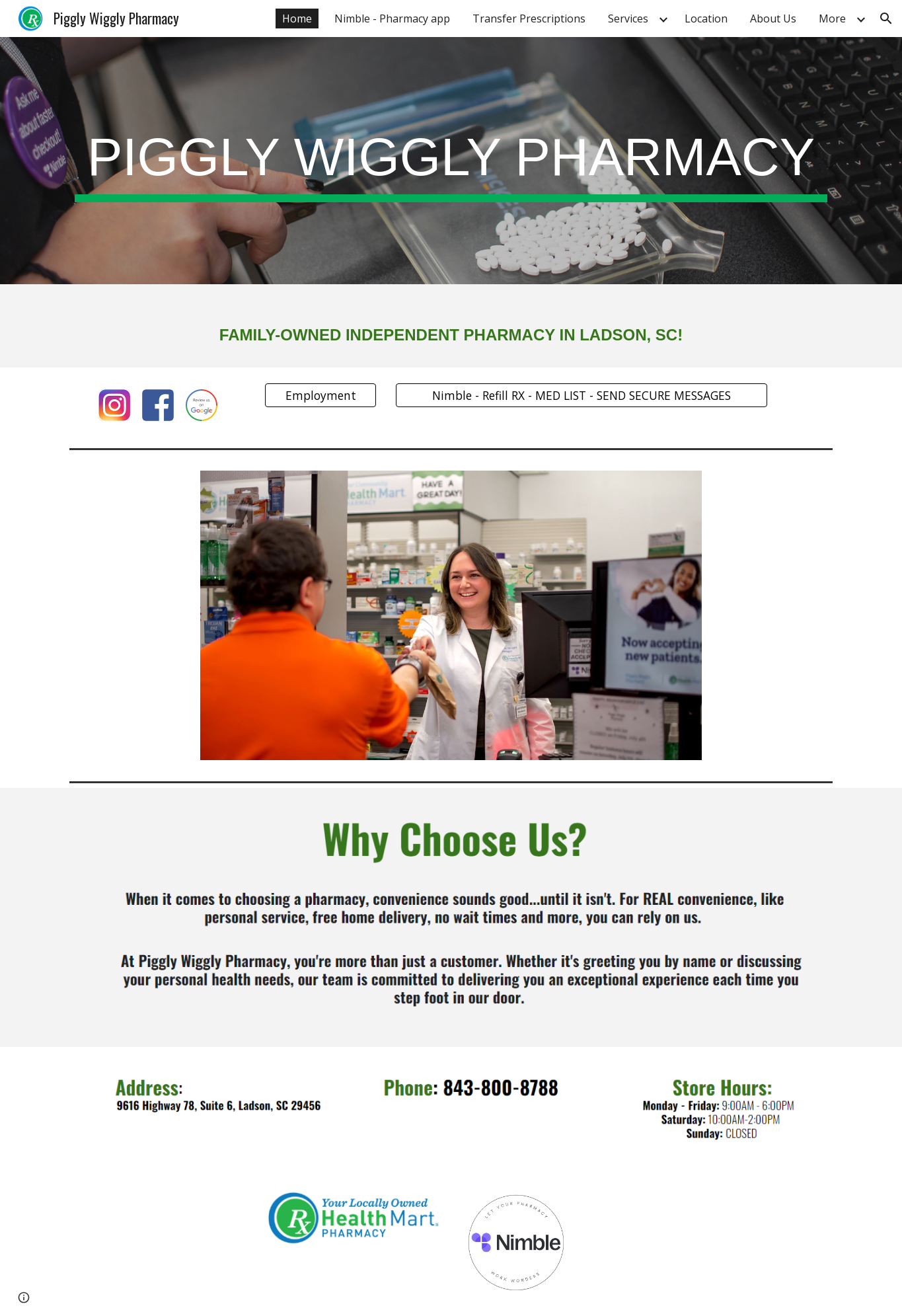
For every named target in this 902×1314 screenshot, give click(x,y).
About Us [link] (773, 18)
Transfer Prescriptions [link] (528, 18)
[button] (886, 18)
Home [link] (297, 18)
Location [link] (706, 18)
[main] (450, 161)
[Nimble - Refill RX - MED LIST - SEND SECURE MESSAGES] (581, 395)
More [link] (832, 18)
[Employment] (320, 395)
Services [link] (628, 18)
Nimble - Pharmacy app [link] (392, 18)
